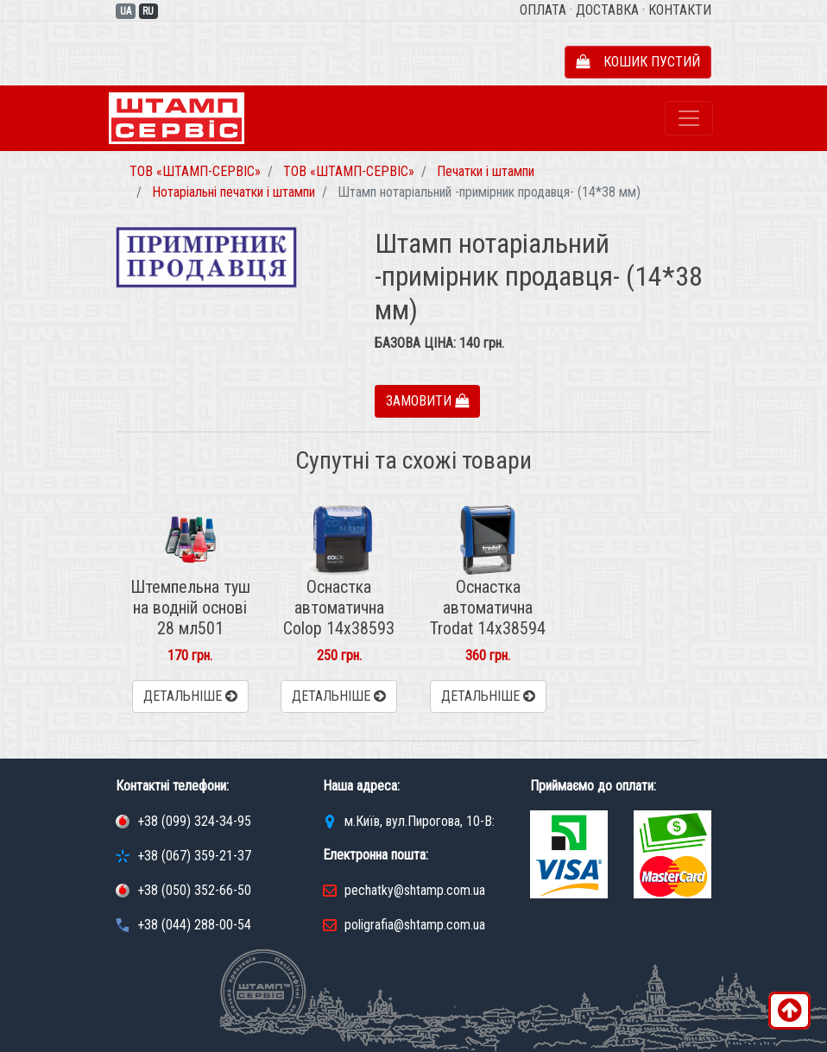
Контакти (679, 10)
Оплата (543, 10)
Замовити (427, 401)
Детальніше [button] (190, 696)
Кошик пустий (638, 62)
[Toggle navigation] (689, 118)
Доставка (607, 10)
